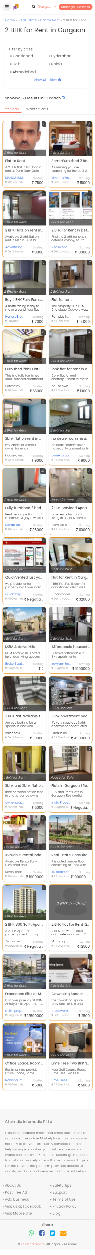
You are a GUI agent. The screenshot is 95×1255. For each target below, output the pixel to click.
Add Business (17, 1199)
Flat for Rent (50, 20)
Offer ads (10, 109)
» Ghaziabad (21, 55)
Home (10, 20)
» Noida (55, 63)
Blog (56, 1213)
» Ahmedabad (23, 71)
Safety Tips (62, 1185)
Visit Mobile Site (18, 1213)
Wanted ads (37, 109)
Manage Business (75, 6)
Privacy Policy (64, 1206)
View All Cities (47, 79)
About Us (13, 1185)
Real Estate (27, 20)
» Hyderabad (60, 55)
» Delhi (15, 63)
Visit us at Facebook (23, 1206)
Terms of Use (64, 1199)
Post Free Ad (16, 1192)
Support (59, 1192)
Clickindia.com (33, 1244)
